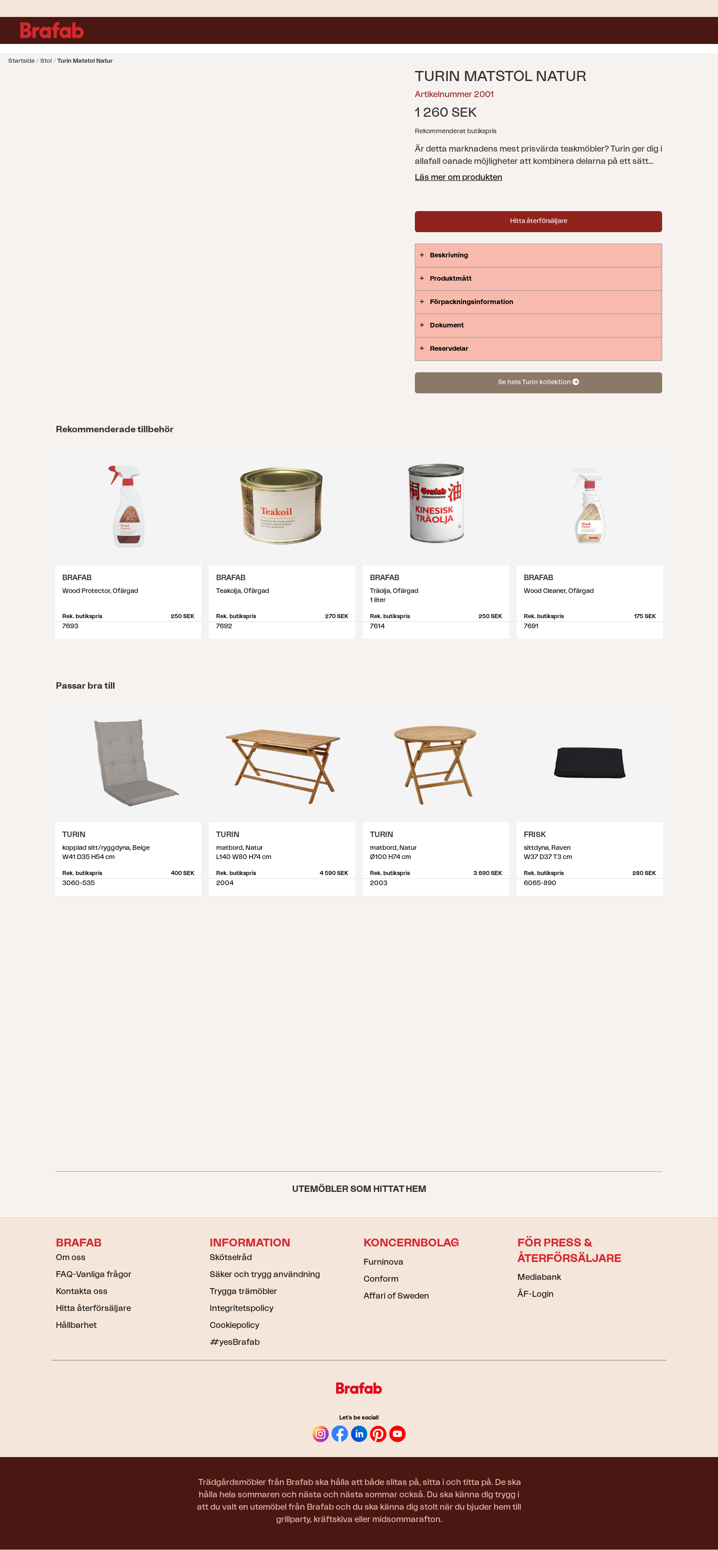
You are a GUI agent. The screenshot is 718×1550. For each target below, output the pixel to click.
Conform (381, 1279)
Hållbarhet (76, 1325)
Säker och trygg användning (265, 1274)
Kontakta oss (82, 1291)
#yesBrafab (235, 1342)
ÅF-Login (535, 1294)
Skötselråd (231, 1257)
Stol (46, 61)
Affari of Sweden (396, 1296)
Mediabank (539, 1277)
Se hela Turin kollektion (538, 382)
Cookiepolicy (234, 1325)
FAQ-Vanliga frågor (93, 1274)
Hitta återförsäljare (538, 221)
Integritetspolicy (241, 1308)
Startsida (21, 61)
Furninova (383, 1262)
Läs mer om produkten (458, 177)
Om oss (71, 1257)
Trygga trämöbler (243, 1291)
